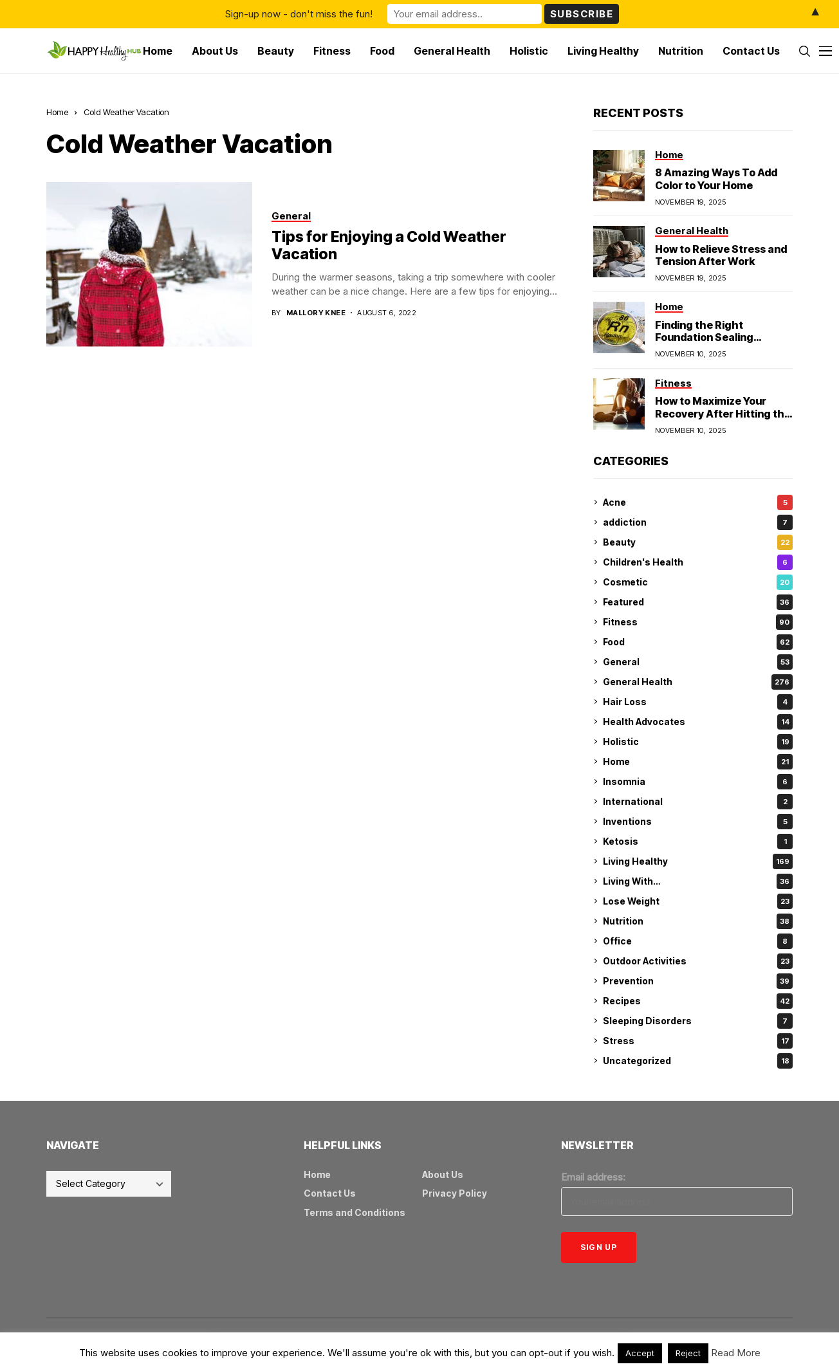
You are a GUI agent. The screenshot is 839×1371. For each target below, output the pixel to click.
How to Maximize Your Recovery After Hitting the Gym (723, 413)
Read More (736, 1353)
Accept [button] (639, 1353)
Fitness (698, 622)
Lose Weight (698, 901)
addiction (698, 522)
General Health (698, 682)
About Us (442, 1174)
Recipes (698, 1001)
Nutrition (698, 921)
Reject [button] (688, 1353)
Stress (698, 1041)
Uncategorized (698, 1061)
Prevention (698, 981)
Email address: (593, 1177)
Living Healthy (698, 861)
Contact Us (330, 1193)
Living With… (698, 881)
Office (698, 941)
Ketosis (698, 841)
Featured (698, 602)
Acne (698, 502)
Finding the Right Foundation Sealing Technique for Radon (708, 337)
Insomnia (698, 781)
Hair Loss (698, 702)
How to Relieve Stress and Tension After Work (721, 255)
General (698, 662)
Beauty (698, 542)
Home (57, 112)
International (698, 801)
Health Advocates (698, 722)
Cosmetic (698, 582)
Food (698, 642)
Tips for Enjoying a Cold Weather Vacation (389, 246)
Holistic (698, 742)
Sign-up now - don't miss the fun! (299, 14)
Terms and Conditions (354, 1212)
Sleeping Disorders (698, 1021)
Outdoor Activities (698, 961)
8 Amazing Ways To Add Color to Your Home (716, 178)
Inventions (698, 821)
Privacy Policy (454, 1193)
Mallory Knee (316, 313)
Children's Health (698, 562)
